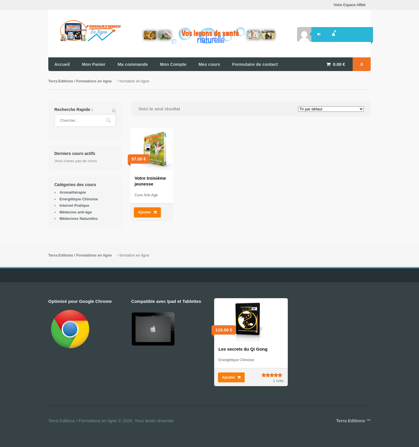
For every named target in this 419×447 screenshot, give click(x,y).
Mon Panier (94, 64)
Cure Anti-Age (146, 195)
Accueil (62, 64)
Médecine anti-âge (75, 212)
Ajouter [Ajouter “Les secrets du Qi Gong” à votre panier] (228, 377)
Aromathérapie (72, 192)
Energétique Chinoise (78, 199)
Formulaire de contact (255, 64)
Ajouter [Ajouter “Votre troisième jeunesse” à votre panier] (144, 212)
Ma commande (133, 64)
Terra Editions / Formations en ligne (80, 81)
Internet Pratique (74, 205)
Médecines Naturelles (78, 218)
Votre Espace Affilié (349, 5)
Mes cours (209, 64)
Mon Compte (173, 64)
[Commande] (331, 109)
